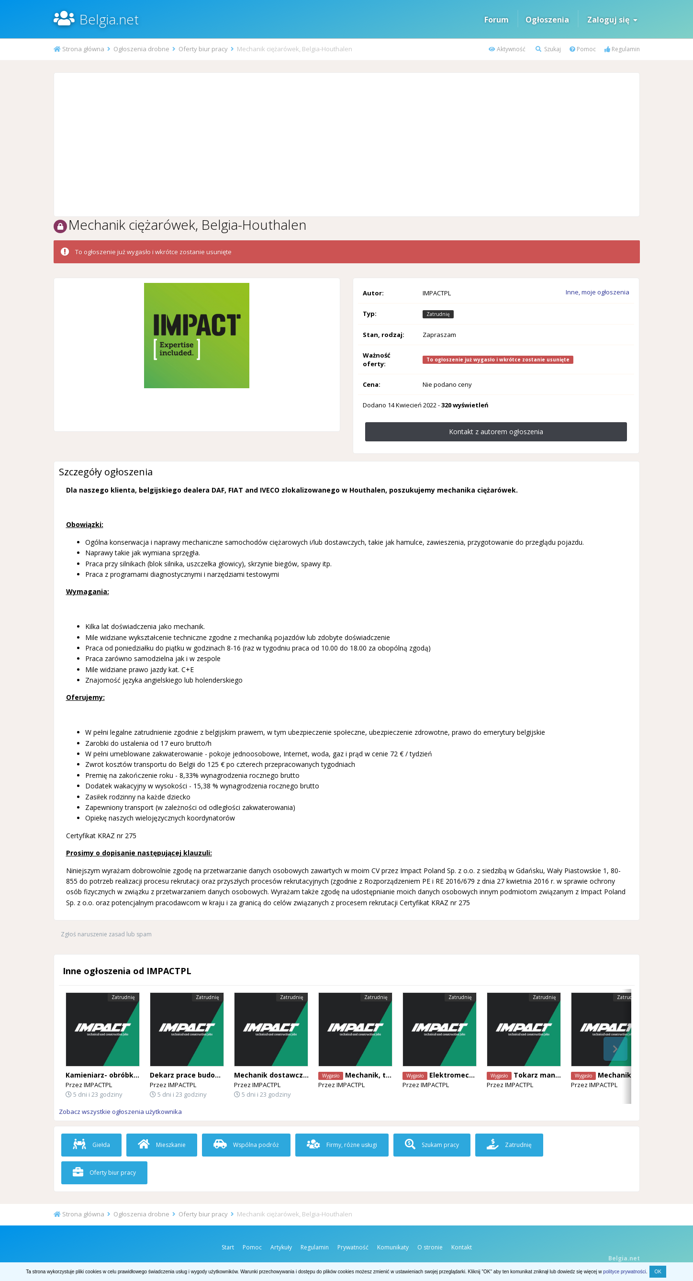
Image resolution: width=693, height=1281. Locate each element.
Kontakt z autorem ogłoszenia (496, 431)
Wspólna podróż (246, 1145)
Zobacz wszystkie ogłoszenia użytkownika (120, 1111)
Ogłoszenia (547, 19)
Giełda (91, 1145)
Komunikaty (393, 1247)
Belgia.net (109, 19)
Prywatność (353, 1247)
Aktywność (507, 49)
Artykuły (281, 1247)
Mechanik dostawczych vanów (286, 1074)
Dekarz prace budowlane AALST (204, 1074)
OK (657, 1271)
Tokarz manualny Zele (552, 1074)
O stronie (430, 1247)
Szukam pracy (432, 1145)
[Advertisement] (346, 145)
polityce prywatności (624, 1271)
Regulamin (622, 49)
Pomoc (583, 49)
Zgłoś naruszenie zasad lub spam (106, 934)
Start (228, 1247)
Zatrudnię (509, 1145)
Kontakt (461, 1247)
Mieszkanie (162, 1145)
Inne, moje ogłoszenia (597, 292)
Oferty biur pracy (104, 1173)
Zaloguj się (612, 19)
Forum (496, 19)
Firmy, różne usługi (342, 1145)
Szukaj (548, 49)
